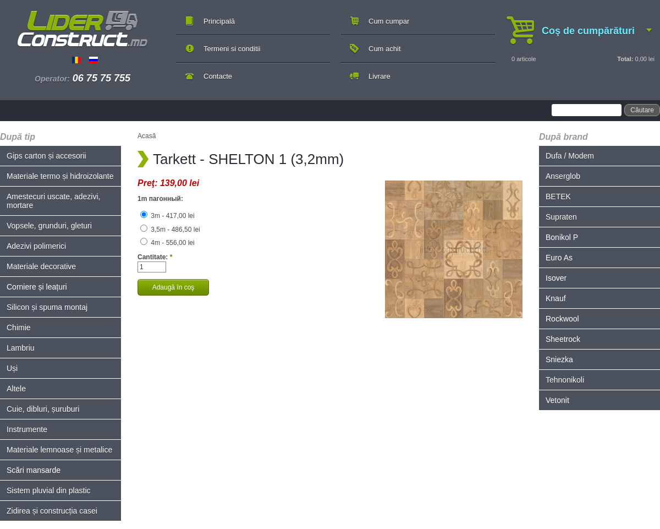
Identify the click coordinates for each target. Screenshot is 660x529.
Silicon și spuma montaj (47, 307)
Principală (219, 21)
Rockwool (562, 318)
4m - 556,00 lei (167, 243)
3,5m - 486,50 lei (170, 229)
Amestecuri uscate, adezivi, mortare (53, 201)
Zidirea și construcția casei (52, 510)
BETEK (558, 196)
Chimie (19, 327)
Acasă (147, 136)
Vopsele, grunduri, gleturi (49, 225)
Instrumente (27, 429)
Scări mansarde (34, 470)
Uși (12, 368)
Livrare (380, 76)
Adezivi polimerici (36, 246)
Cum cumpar (389, 21)
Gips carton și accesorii (46, 155)
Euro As (559, 257)
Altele (16, 388)
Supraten (561, 216)
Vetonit (557, 400)
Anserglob (563, 176)
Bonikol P (562, 237)
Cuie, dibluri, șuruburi (43, 409)
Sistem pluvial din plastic (49, 490)
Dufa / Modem (570, 155)
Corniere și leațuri (37, 286)
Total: (625, 59)
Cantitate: (155, 257)
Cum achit (385, 49)
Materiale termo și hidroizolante (60, 176)
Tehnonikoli (565, 379)
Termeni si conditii (232, 49)
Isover (556, 278)
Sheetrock (563, 339)
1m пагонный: (160, 199)
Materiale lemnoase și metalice (59, 449)
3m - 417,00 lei (167, 216)
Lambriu (21, 347)
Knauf (556, 298)
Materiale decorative (41, 266)
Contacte (218, 76)
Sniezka (559, 359)
